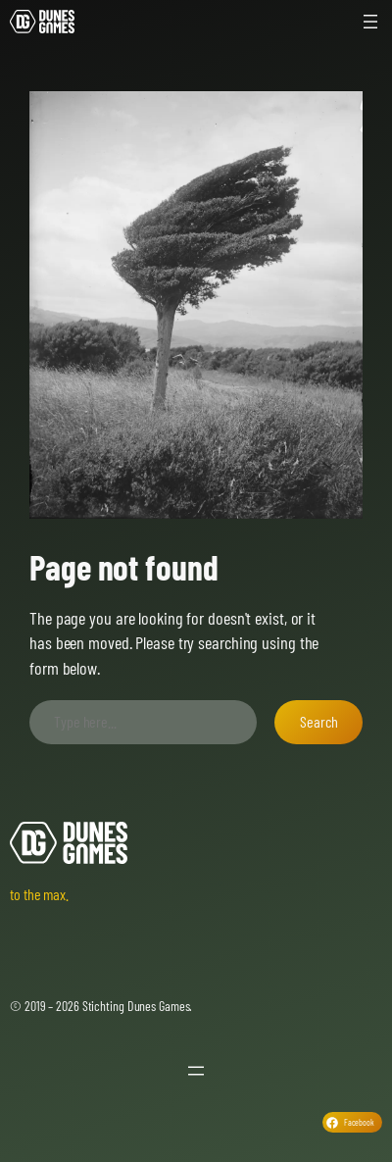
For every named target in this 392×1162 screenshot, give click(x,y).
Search (318, 721)
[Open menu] (370, 21)
